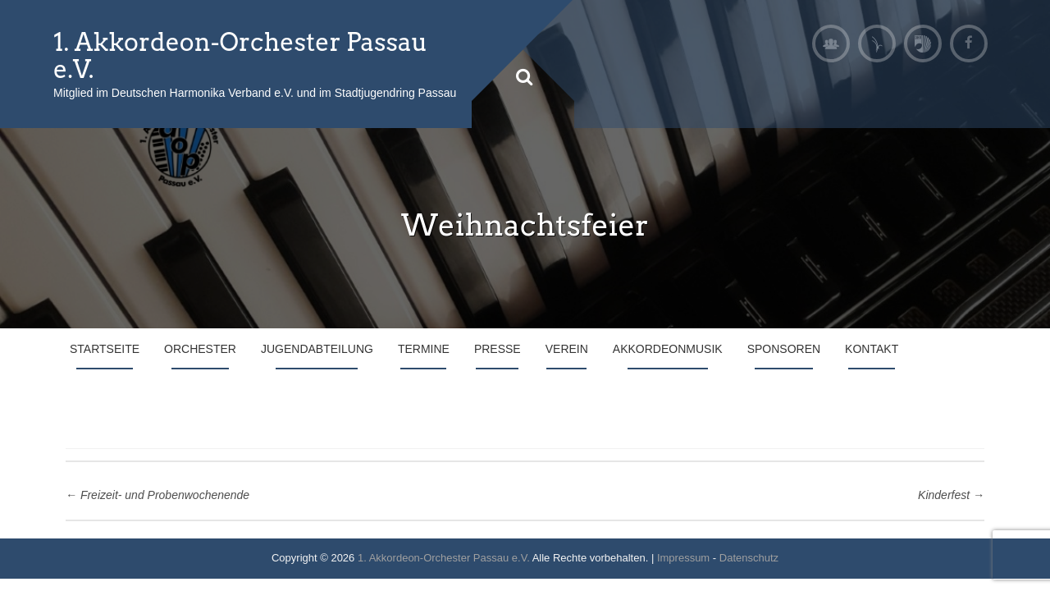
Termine (424, 348)
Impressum (683, 558)
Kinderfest (951, 495)
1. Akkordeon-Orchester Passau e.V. (240, 55)
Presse (497, 348)
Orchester (200, 348)
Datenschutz (748, 558)
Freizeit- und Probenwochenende (157, 495)
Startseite (104, 348)
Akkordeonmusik (668, 348)
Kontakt (871, 348)
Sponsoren (783, 348)
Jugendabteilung (317, 348)
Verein (567, 348)
